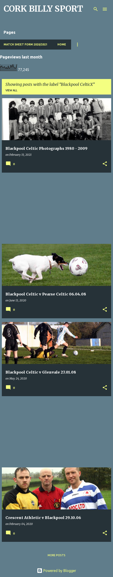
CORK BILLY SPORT (43, 9)
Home (61, 44)
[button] (105, 164)
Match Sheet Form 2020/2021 (25, 44)
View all (11, 90)
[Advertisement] (56, 208)
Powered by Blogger (56, 571)
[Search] (95, 9)
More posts (56, 555)
